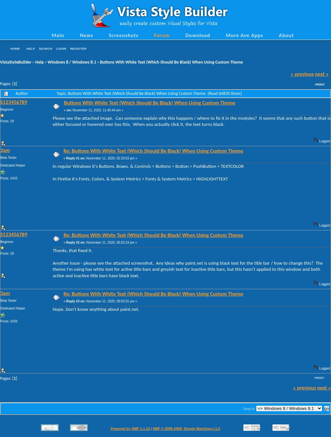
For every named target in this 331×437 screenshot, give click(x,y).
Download (198, 35)
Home (15, 48)
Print (320, 84)
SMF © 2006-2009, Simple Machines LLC (186, 429)
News (86, 35)
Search (45, 48)
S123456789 (13, 102)
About (286, 35)
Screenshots (124, 35)
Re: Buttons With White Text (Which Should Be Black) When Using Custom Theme (153, 150)
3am (5, 150)
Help (31, 48)
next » (322, 74)
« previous (302, 74)
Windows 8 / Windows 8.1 (72, 62)
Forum (162, 35)
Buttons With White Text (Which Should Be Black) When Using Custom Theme (171, 62)
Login (61, 48)
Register (78, 48)
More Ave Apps (244, 35)
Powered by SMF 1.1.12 (130, 429)
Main (58, 35)
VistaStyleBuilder (15, 62)
